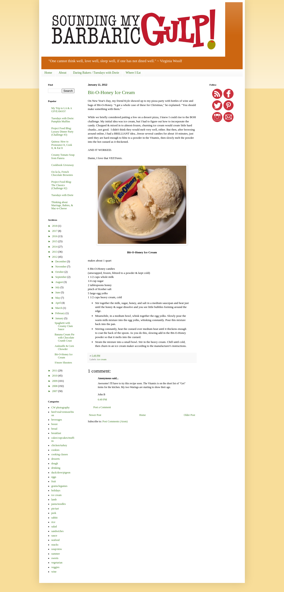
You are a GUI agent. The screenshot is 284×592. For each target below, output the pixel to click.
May (58, 297)
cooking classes (59, 454)
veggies (55, 567)
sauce (54, 535)
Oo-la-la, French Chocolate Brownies (62, 173)
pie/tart (55, 508)
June (58, 292)
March (59, 307)
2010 (55, 375)
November (61, 266)
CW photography (60, 407)
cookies (55, 450)
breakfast (56, 433)
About (62, 72)
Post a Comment (102, 407)
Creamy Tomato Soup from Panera (63, 156)
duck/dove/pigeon (60, 472)
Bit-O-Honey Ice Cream (111, 92)
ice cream (101, 359)
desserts (55, 458)
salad (54, 526)
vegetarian (56, 562)
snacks (54, 544)
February (60, 313)
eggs (53, 477)
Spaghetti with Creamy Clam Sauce (64, 326)
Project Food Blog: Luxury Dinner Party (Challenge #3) (62, 131)
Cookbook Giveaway (62, 165)
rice (53, 522)
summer (55, 553)
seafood (55, 540)
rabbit (54, 517)
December (61, 261)
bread (54, 428)
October (60, 271)
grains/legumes (59, 486)
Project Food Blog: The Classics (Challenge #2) (61, 185)
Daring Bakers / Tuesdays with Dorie (96, 72)
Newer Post (95, 415)
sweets (54, 558)
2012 (55, 256)
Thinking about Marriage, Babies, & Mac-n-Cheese (62, 205)
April (58, 302)
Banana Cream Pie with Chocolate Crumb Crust (64, 337)
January (59, 318)
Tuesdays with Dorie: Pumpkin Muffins (62, 120)
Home (48, 72)
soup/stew (56, 549)
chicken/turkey (59, 445)
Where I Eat (133, 72)
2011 (55, 370)
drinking (55, 467)
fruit (53, 481)
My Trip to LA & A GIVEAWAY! (61, 110)
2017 (55, 231)
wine (53, 571)
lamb (54, 499)
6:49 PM (102, 399)
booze (54, 424)
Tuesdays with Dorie (62, 195)
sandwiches (57, 531)
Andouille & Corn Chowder (64, 347)
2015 (55, 241)
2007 (55, 391)
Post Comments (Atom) (115, 421)
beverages (56, 419)
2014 (55, 246)
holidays (55, 490)
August (59, 282)
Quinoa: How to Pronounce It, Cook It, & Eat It (61, 145)
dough (54, 463)
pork (53, 513)
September (61, 277)
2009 (55, 380)
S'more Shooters (63, 362)
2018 (55, 225)
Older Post (189, 415)
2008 (55, 386)
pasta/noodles (58, 504)
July (57, 287)
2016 (55, 236)
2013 (55, 251)
